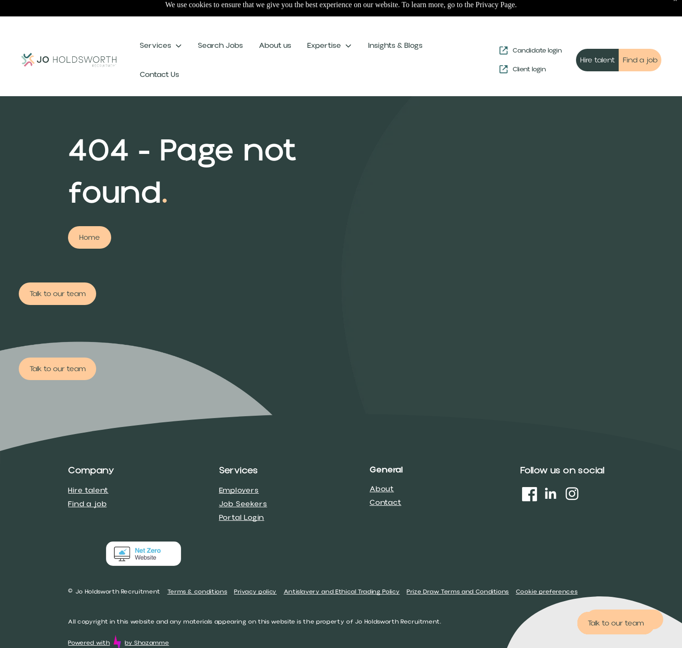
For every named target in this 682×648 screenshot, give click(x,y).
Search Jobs (220, 22)
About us (275, 22)
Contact (386, 479)
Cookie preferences (547, 568)
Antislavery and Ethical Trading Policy (342, 568)
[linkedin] (550, 471)
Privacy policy (255, 568)
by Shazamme (147, 619)
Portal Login (242, 494)
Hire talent (88, 467)
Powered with (89, 619)
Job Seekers (243, 480)
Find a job (87, 480)
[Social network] (529, 471)
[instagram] (571, 471)
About (382, 465)
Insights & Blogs (395, 22)
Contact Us (159, 51)
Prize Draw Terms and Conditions (458, 568)
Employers (239, 467)
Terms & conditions (197, 568)
